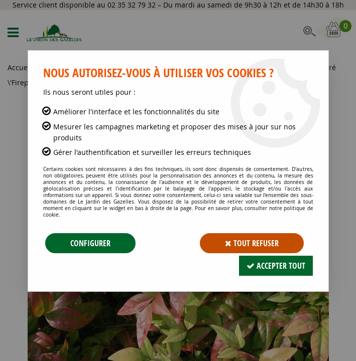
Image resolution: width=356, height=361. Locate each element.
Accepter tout (276, 265)
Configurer (90, 243)
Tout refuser (252, 243)
